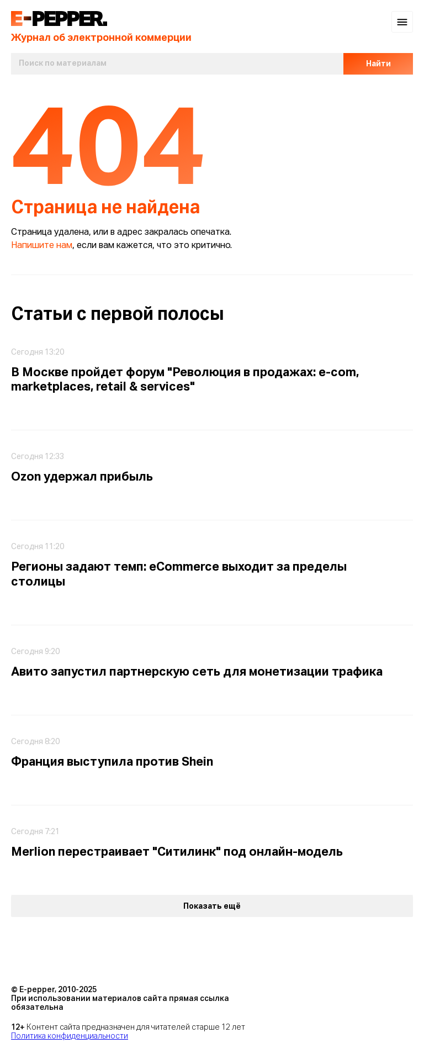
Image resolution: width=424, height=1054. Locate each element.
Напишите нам (41, 245)
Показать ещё (212, 906)
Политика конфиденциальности (69, 1036)
